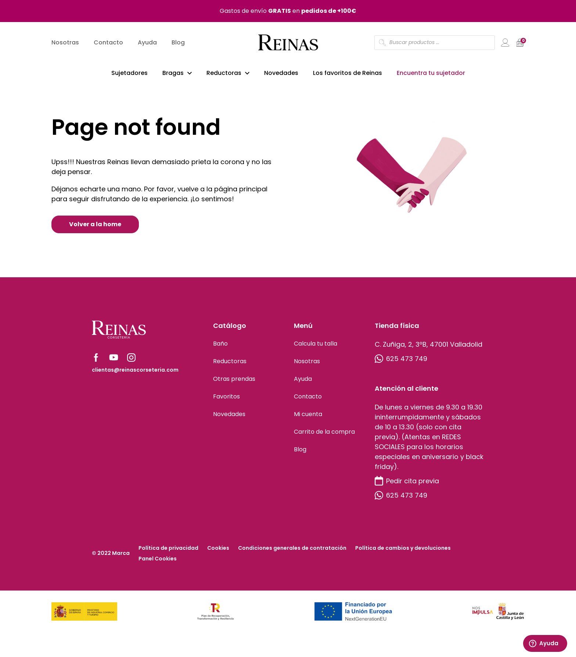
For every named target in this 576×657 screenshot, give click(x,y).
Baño (220, 344)
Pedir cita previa (407, 482)
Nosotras (65, 42)
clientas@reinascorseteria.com (135, 371)
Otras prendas (234, 380)
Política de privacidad (168, 549)
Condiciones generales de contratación (292, 549)
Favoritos (226, 397)
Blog (178, 42)
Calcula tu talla (315, 344)
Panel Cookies (157, 559)
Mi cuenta (308, 415)
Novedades (281, 73)
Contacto (108, 42)
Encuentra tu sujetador (431, 73)
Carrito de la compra (324, 433)
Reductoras (223, 73)
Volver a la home (95, 225)
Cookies (218, 549)
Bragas (173, 73)
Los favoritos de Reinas (347, 73)
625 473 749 (401, 359)
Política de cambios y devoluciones (403, 549)
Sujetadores (129, 73)
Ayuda (147, 42)
